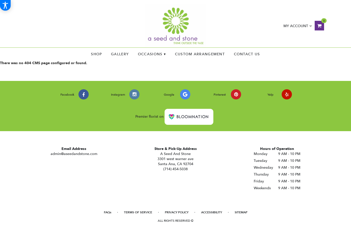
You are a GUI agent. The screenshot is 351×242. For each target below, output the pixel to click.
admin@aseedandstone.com (74, 153)
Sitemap (241, 212)
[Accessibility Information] (5, 5)
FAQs (107, 212)
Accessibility (211, 212)
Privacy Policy (176, 212)
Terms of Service (138, 212)
